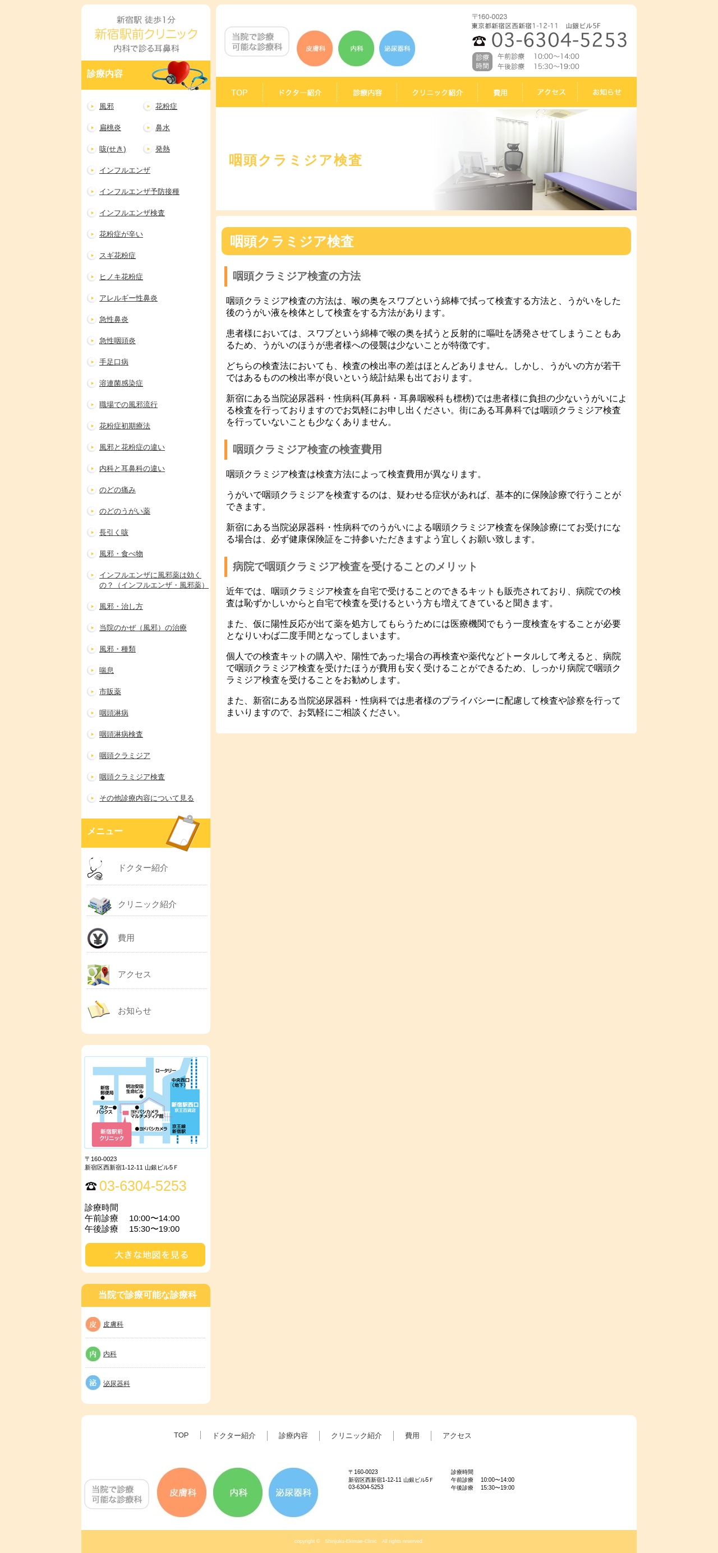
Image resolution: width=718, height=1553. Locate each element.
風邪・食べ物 (121, 553)
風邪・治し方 (121, 606)
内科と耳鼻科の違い (132, 468)
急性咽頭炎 (117, 340)
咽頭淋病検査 (121, 734)
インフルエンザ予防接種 (139, 191)
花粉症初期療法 (124, 426)
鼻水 (162, 127)
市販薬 (110, 691)
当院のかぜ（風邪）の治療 (143, 627)
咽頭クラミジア (124, 755)
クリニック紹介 (147, 904)
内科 (110, 1354)
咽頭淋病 (113, 713)
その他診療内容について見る (146, 798)
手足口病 (113, 362)
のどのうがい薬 (124, 511)
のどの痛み (117, 490)
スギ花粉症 (117, 255)
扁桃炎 (110, 127)
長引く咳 (113, 532)
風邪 (106, 106)
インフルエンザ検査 (132, 213)
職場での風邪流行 (128, 404)
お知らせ (134, 1010)
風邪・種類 (117, 649)
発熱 (162, 149)
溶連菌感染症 (121, 383)
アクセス (134, 974)
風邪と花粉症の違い (132, 447)
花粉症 (166, 106)
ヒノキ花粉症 (121, 276)
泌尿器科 (116, 1384)
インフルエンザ (124, 170)
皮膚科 (113, 1324)
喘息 (106, 670)
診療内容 (293, 1435)
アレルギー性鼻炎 (128, 298)
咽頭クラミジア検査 (132, 777)
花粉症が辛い (121, 234)
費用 (126, 937)
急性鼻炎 (113, 319)
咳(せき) (112, 149)
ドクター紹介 (143, 867)
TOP (181, 1435)
